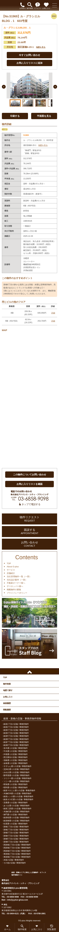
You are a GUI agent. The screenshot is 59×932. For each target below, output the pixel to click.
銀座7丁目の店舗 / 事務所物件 (16, 742)
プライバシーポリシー (17, 593)
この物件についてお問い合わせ (29, 474)
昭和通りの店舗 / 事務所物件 (15, 787)
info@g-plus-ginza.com (17, 900)
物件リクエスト (29, 519)
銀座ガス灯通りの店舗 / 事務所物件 (18, 799)
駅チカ (4, 129)
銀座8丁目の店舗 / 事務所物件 (16, 745)
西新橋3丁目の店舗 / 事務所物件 (17, 851)
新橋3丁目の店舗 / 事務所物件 (16, 833)
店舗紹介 (11, 573)
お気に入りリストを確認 (29, 484)
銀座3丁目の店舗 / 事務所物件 (16, 730)
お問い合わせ (29, 544)
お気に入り (8, 697)
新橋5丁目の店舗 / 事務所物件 (16, 839)
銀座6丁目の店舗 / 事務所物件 (16, 739)
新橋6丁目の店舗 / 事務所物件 (16, 842)
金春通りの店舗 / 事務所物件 (15, 763)
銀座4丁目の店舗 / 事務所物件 (16, 733)
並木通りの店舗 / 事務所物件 (15, 748)
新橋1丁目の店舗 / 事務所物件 (16, 827)
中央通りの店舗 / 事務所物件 (15, 751)
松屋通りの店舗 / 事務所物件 (15, 824)
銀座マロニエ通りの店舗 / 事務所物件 (19, 790)
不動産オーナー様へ (16, 583)
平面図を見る (44, 116)
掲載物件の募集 (14, 589)
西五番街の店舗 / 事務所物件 (15, 757)
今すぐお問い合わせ (29, 55)
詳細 (53, 313)
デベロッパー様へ (15, 586)
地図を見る (40, 47)
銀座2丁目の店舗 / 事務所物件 (16, 727)
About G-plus (13, 566)
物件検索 (7, 684)
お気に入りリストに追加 (29, 63)
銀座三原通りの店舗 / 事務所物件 (17, 808)
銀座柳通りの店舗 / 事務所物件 (16, 821)
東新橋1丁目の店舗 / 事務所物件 (17, 854)
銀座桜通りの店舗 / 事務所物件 (16, 817)
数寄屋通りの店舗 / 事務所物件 (16, 775)
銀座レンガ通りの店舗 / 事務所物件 (18, 796)
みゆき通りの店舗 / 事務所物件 (16, 772)
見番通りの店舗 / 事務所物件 (15, 803)
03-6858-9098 (13, 897)
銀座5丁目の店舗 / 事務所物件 (16, 736)
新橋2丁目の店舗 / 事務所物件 (16, 830)
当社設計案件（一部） (17, 580)
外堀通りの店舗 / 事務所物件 (15, 754)
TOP (9, 563)
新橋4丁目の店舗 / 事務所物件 (16, 836)
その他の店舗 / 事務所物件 (14, 863)
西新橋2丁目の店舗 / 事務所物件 (17, 848)
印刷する (15, 116)
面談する (29, 531)
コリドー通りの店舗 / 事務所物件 (17, 778)
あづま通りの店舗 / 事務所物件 (16, 806)
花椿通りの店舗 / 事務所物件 (15, 760)
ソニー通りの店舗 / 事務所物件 (16, 781)
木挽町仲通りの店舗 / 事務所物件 (17, 793)
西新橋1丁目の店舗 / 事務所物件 (17, 845)
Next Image (55, 87)
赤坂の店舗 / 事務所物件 (13, 860)
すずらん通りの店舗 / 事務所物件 (17, 766)
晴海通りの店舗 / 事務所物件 (15, 784)
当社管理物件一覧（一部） (19, 576)
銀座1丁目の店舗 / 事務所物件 (16, 724)
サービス (11, 570)
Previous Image (4, 87)
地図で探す (8, 690)
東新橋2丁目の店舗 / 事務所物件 (17, 857)
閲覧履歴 (7, 710)
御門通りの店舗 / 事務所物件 (15, 814)
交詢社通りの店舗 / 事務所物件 (16, 769)
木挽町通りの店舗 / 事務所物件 (16, 811)
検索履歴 (7, 703)
